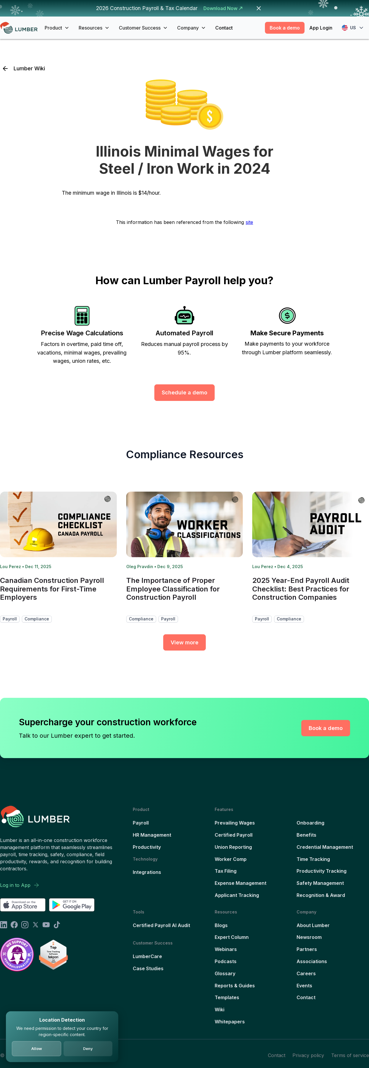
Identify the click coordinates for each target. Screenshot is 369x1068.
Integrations (147, 872)
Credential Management (325, 847)
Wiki (219, 1009)
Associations (312, 961)
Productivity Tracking (322, 871)
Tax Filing (226, 871)
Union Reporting (233, 847)
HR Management (152, 835)
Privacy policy (308, 1055)
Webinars (226, 949)
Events (304, 986)
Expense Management (240, 883)
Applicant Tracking (237, 895)
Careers (306, 973)
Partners (307, 949)
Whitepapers (230, 1022)
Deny (88, 1048)
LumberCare (147, 956)
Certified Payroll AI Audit (161, 925)
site (249, 222)
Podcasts (226, 961)
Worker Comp (231, 859)
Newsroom (309, 937)
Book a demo (285, 28)
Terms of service (350, 1055)
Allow (36, 1048)
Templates (227, 997)
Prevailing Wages (235, 823)
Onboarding (310, 823)
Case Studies (148, 968)
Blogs (221, 925)
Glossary (225, 973)
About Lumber (313, 925)
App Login (320, 28)
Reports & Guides (235, 986)
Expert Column (232, 937)
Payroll (141, 823)
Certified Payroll (234, 835)
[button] (57, 28)
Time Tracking (313, 859)
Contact (224, 28)
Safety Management (320, 883)
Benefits (306, 835)
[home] (19, 28)
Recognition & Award (321, 895)
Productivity (147, 847)
